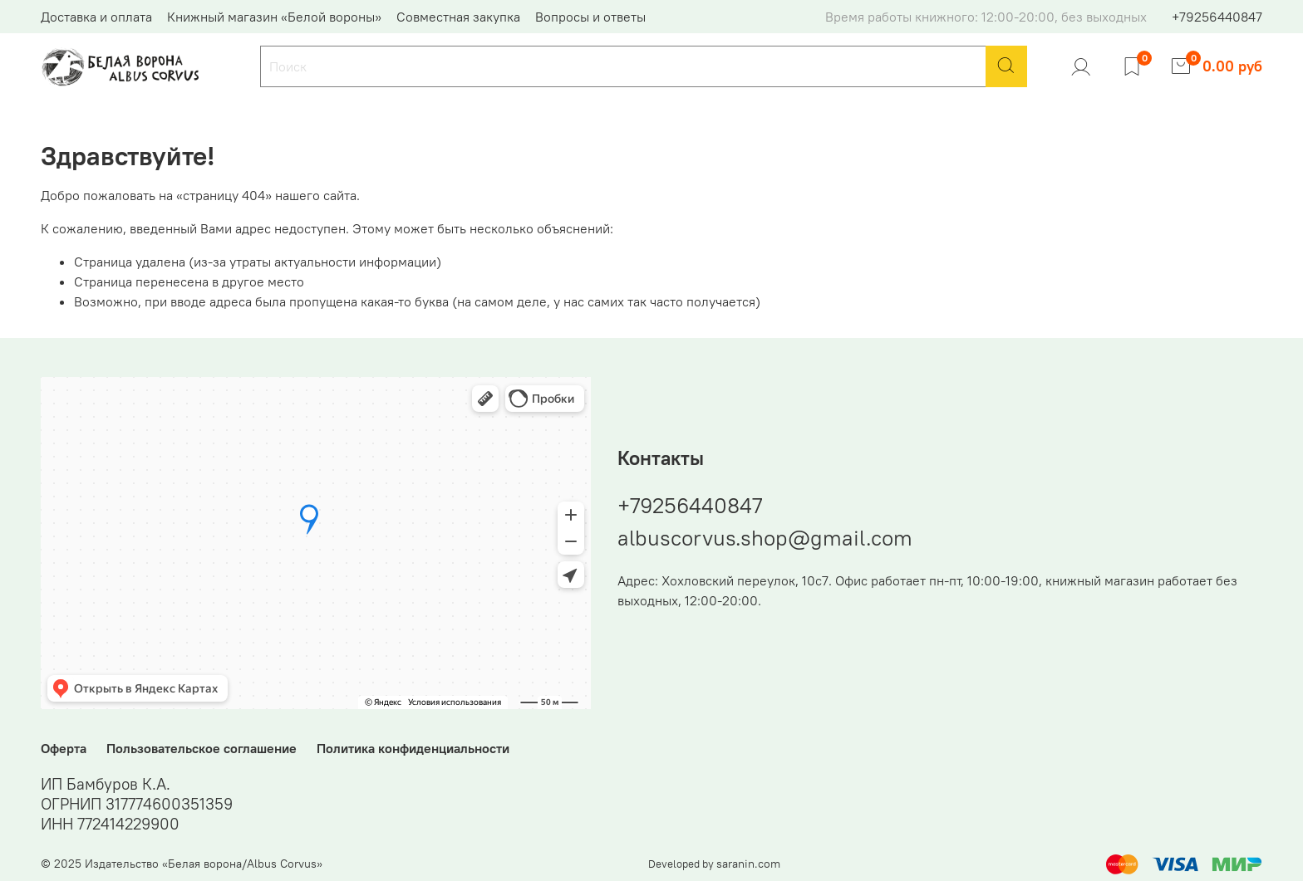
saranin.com (748, 863)
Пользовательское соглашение (201, 748)
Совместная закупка (458, 16)
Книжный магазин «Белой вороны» (274, 16)
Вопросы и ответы (590, 16)
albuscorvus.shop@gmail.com (764, 537)
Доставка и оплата (96, 16)
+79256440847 (1217, 16)
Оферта (63, 748)
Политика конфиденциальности (413, 748)
